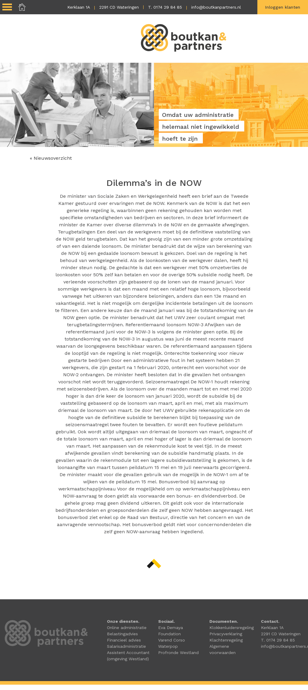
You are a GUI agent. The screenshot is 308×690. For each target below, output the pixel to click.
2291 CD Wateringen (119, 7)
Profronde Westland (178, 652)
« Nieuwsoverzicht (51, 158)
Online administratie (127, 627)
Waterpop (168, 646)
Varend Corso (171, 640)
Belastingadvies (122, 633)
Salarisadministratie (126, 646)
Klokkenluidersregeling (231, 627)
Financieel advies (124, 640)
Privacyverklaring (225, 633)
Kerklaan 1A (78, 7)
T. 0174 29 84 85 (165, 7)
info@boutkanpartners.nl (216, 7)
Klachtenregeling (226, 640)
